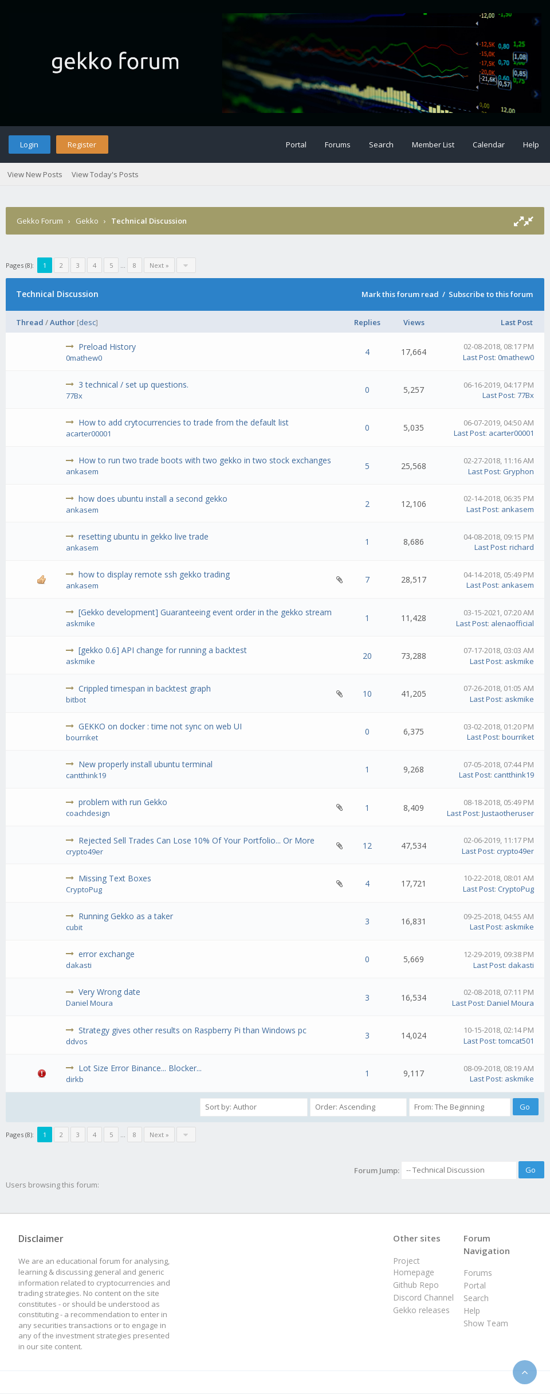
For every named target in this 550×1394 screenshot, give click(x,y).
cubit (74, 927)
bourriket (82, 737)
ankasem (82, 471)
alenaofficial (512, 623)
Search (381, 144)
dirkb (75, 1079)
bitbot (76, 699)
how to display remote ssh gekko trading (154, 574)
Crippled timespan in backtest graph (144, 688)
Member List (433, 144)
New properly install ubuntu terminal (145, 764)
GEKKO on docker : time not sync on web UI (160, 726)
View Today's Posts (105, 174)
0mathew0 (84, 358)
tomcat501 (516, 1041)
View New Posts (34, 174)
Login (29, 144)
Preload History (107, 346)
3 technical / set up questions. (133, 384)
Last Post (517, 322)
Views (414, 322)
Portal (296, 144)
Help (531, 144)
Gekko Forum (40, 221)
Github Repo (416, 1284)
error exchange (106, 953)
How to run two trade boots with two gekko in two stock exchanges (204, 460)
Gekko (87, 221)
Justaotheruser (508, 813)
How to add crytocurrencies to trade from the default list (183, 422)
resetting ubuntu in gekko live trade (143, 536)
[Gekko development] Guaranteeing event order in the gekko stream (205, 612)
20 (367, 655)
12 (367, 845)
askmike (80, 623)
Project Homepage (413, 1266)
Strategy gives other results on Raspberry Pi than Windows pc (192, 1030)
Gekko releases (421, 1310)
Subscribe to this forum (491, 294)
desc (87, 322)
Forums (338, 144)
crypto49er (84, 851)
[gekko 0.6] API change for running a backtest (162, 650)
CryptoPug (84, 889)
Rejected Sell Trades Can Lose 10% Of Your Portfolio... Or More (196, 840)
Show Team (485, 1323)
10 (367, 693)
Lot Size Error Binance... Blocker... (140, 1068)
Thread (30, 322)
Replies (367, 322)
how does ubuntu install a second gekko (152, 498)
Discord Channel (423, 1297)
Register (82, 144)
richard (521, 547)
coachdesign (88, 813)
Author (62, 322)
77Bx (74, 396)
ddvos (77, 1041)
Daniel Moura (89, 1003)
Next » (159, 265)
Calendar (489, 144)
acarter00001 (88, 433)
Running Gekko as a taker (125, 916)
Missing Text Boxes (114, 878)
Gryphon (518, 471)
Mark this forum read (400, 294)
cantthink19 (86, 775)
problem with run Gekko (122, 801)
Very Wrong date (109, 991)
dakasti (79, 965)
